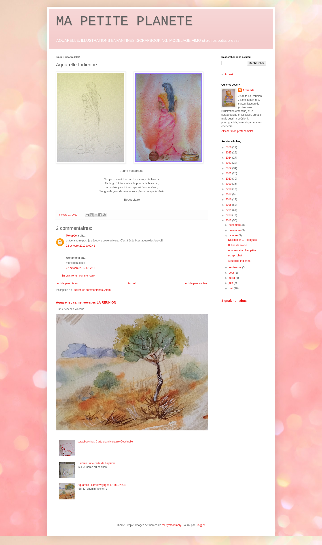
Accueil (131, 283)
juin (231, 283)
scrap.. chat (235, 255)
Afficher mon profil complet (237, 131)
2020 (229, 178)
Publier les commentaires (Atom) (92, 289)
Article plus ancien (196, 283)
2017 (229, 194)
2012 (229, 220)
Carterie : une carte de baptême (96, 463)
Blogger (200, 525)
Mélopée (71, 235)
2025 (229, 152)
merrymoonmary (171, 525)
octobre (233, 235)
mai (231, 288)
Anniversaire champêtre (242, 250)
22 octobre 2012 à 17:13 (80, 268)
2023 (229, 162)
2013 (229, 215)
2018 (229, 189)
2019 (229, 183)
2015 (229, 204)
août (232, 272)
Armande (248, 90)
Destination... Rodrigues (242, 239)
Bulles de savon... (238, 245)
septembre (235, 267)
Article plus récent (67, 283)
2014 (229, 210)
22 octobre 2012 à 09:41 (80, 245)
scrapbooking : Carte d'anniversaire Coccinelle (105, 441)
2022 (229, 168)
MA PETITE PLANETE (124, 21)
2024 (229, 157)
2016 (229, 199)
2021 (229, 173)
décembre (235, 224)
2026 (229, 147)
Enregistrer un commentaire (78, 275)
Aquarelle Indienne (239, 260)
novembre (235, 230)
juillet (232, 277)
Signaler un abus (234, 300)
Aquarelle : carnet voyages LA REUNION (86, 302)
